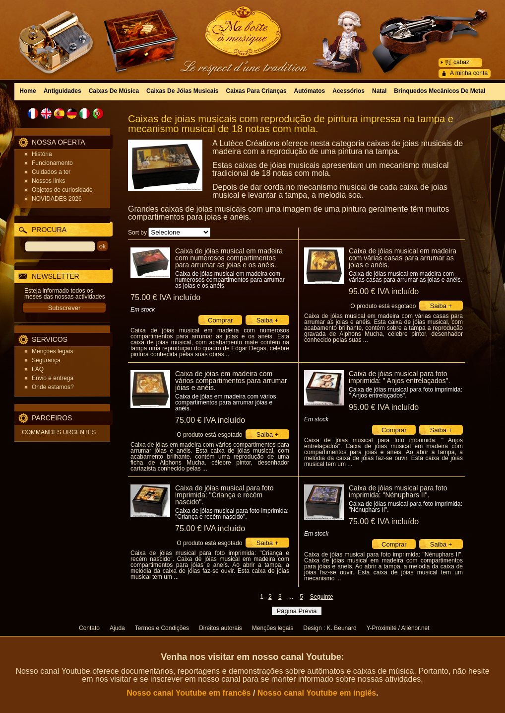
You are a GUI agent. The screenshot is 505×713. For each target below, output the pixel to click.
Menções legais (52, 351)
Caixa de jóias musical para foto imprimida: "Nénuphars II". (398, 491)
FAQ (38, 369)
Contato (89, 628)
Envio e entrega (52, 378)
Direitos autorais (220, 628)
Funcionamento (52, 162)
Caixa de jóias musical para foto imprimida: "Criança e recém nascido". (224, 494)
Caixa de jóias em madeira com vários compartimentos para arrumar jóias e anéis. (231, 380)
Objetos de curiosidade (62, 189)
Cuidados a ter (51, 171)
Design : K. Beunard (329, 628)
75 (165, 297)
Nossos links (48, 180)
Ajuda (117, 628)
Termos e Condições (162, 628)
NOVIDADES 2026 (57, 198)
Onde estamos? (53, 387)
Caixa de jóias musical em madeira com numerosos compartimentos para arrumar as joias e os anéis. (229, 257)
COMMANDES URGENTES (59, 432)
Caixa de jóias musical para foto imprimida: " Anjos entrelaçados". (399, 377)
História (42, 154)
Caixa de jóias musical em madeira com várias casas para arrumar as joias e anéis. (402, 257)
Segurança (46, 360)
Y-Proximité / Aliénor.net (398, 628)
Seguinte (321, 596)
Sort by (137, 232)
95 (384, 291)
